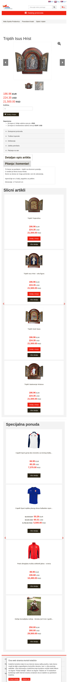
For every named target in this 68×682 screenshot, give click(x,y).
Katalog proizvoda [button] (34, 13)
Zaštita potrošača (12, 146)
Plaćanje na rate (12, 150)
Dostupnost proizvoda (13, 131)
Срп (63, 1)
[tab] (34, 131)
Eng (56, 1)
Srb (50, 1)
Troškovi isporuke (12, 136)
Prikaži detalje (14, 679)
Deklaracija (10, 141)
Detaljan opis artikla (18, 157)
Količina (6, 105)
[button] (3, 302)
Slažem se (25, 679)
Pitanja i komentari (17, 163)
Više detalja (34, 244)
